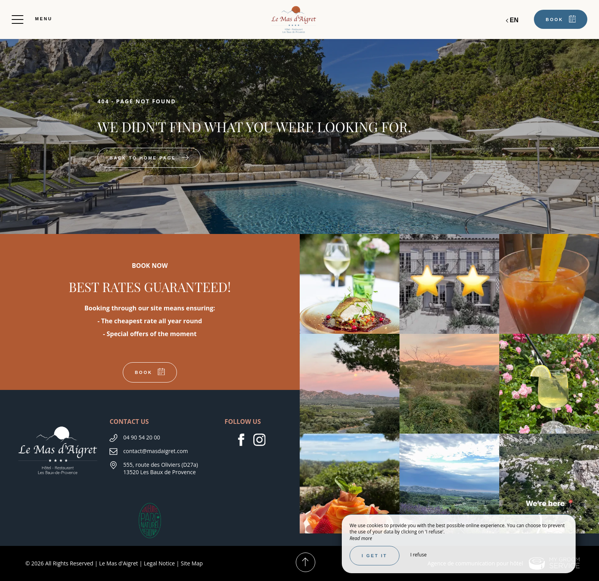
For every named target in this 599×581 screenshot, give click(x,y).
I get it (374, 555)
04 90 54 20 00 (141, 437)
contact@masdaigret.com (155, 451)
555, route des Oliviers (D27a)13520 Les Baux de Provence (160, 468)
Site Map (192, 563)
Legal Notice (159, 563)
